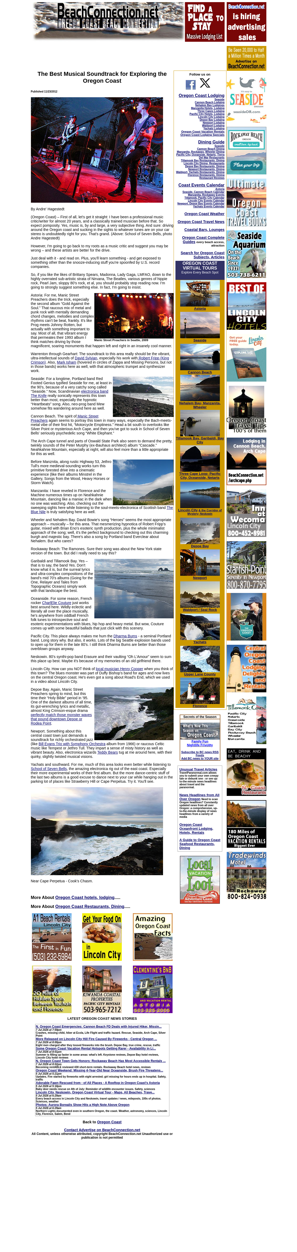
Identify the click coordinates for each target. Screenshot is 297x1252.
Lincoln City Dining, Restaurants (204, 163)
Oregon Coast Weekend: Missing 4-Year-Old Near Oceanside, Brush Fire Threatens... (99, 1070)
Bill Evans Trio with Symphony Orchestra (72, 744)
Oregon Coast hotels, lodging (84, 897)
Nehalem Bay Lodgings (210, 105)
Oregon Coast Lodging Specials (202, 134)
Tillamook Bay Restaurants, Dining (203, 160)
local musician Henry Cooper (119, 669)
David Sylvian (86, 358)
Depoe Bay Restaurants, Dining (205, 166)
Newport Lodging (213, 122)
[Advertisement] (246, 992)
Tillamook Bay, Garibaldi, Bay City (200, 438)
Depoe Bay (200, 544)
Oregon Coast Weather (204, 214)
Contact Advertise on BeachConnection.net (102, 1130)
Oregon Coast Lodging (201, 95)
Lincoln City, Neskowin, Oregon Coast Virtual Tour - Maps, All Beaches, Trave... (95, 1092)
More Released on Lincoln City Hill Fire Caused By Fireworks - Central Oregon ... (96, 1039)
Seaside (220, 99)
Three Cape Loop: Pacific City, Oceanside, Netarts (200, 474)
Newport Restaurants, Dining (206, 169)
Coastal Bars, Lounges (204, 230)
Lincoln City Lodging (211, 116)
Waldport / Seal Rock (200, 608)
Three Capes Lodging (210, 111)
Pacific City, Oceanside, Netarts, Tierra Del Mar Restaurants (200, 156)
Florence (200, 704)
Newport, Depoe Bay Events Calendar (200, 203)
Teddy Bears (107, 752)
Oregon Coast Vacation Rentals (203, 131)
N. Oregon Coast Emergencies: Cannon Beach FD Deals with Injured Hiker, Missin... (99, 1026)
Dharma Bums (125, 636)
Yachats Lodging (214, 128)
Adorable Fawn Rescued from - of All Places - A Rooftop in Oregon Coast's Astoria (98, 1083)
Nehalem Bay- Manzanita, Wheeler (200, 403)
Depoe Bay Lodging (212, 119)
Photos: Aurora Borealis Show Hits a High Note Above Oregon (82, 1105)
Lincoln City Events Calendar (206, 200)
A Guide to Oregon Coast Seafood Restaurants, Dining (199, 844)
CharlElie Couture (56, 603)
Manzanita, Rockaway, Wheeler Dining (200, 151)
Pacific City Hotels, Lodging (206, 114)
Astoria (219, 189)
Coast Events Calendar (201, 185)
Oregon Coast (109, 1122)
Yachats (200, 640)
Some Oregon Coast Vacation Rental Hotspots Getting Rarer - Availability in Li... (96, 1048)
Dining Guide (211, 142)
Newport (200, 576)
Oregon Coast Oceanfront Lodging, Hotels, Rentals (196, 828)
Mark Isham (66, 362)
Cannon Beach (200, 372)
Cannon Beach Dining (211, 148)
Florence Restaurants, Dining (206, 175)
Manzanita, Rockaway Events (206, 194)
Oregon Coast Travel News (201, 222)
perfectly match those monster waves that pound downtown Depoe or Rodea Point (61, 719)
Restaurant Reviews (212, 178)
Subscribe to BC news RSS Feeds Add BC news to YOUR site (200, 755)
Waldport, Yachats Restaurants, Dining (200, 172)
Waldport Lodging (213, 125)
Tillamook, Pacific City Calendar (204, 197)
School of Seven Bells (49, 769)
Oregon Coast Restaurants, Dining (89, 906)
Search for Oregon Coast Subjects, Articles (203, 255)
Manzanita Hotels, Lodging (208, 108)
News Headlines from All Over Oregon (199, 797)
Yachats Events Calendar (209, 206)
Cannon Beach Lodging (209, 102)
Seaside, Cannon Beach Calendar (204, 192)
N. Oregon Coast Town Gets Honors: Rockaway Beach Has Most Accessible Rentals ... (101, 1061)
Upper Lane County (200, 672)
